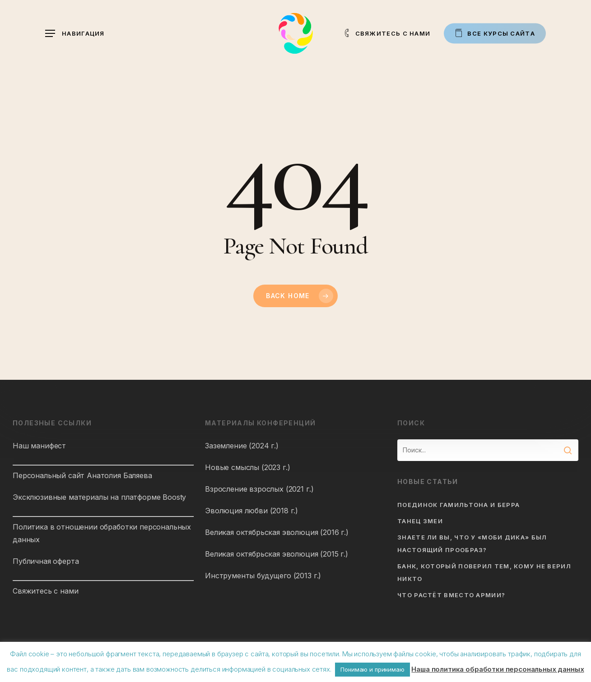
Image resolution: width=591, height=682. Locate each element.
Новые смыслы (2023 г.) (247, 467)
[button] (75, 33)
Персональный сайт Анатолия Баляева (82, 475)
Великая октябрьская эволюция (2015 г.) (276, 553)
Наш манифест (39, 445)
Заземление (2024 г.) (242, 445)
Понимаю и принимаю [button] (372, 669)
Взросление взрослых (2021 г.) (259, 488)
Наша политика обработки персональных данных (497, 669)
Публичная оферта (46, 561)
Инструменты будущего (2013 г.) (263, 575)
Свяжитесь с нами (45, 590)
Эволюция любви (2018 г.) (251, 510)
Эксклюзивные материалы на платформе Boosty (99, 497)
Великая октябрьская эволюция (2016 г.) (277, 532)
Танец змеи (420, 521)
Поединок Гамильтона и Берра (458, 504)
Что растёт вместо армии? (451, 595)
